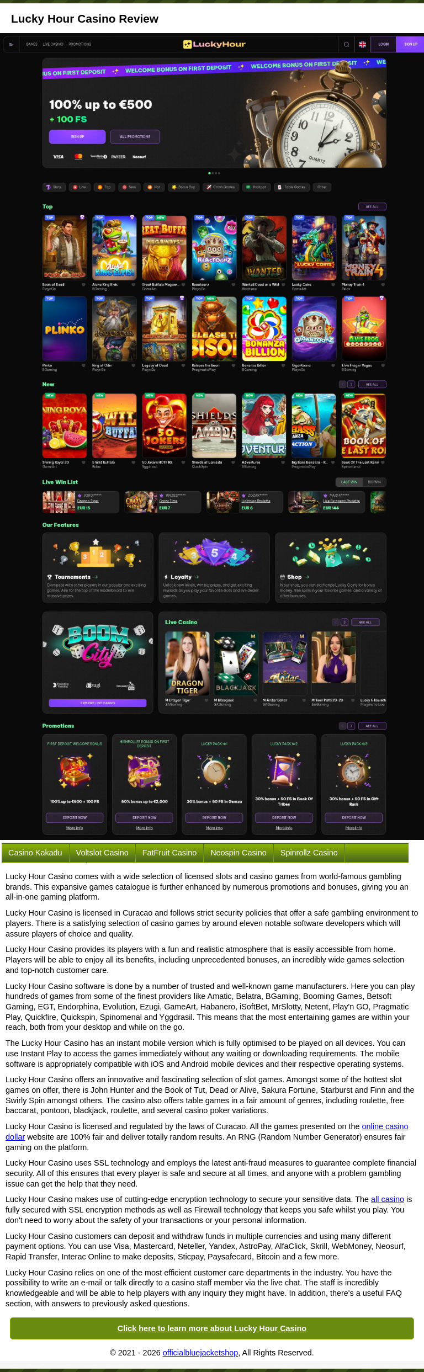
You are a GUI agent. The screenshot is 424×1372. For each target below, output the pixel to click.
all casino (387, 1199)
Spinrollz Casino (309, 852)
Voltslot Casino (102, 852)
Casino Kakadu (35, 852)
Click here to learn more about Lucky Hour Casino (212, 1328)
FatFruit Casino (169, 852)
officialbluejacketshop (201, 1352)
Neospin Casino (238, 852)
